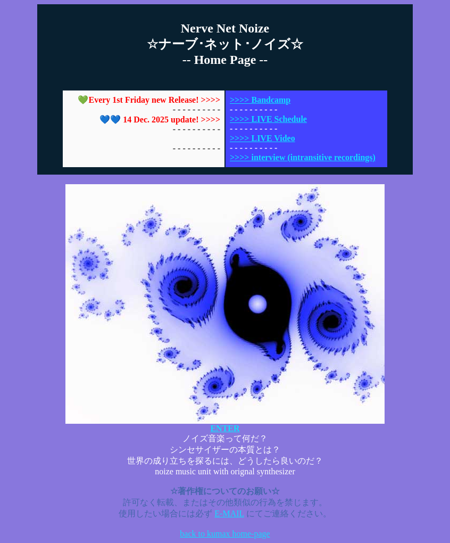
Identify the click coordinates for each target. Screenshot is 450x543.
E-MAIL (229, 513)
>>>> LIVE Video (262, 138)
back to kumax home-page (225, 533)
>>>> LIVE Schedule (268, 119)
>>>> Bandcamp (260, 99)
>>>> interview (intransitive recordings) (303, 157)
